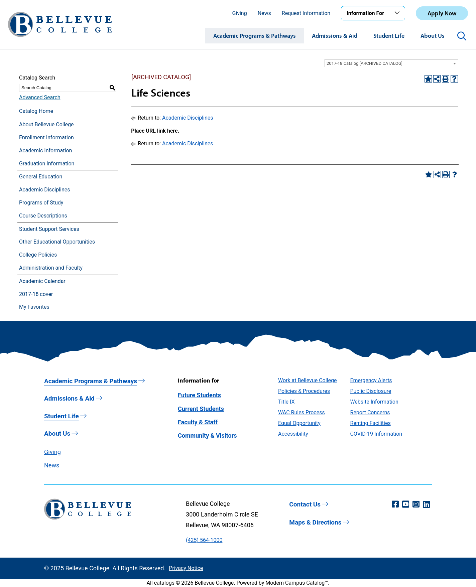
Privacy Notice (186, 568)
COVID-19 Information (376, 434)
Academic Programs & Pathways (254, 35)
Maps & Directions (315, 522)
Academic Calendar (42, 281)
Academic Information (45, 150)
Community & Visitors (207, 435)
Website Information (374, 402)
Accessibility (293, 434)
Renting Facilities (370, 423)
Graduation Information (46, 163)
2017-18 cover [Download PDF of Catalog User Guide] (36, 294)
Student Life (388, 35)
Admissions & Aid (334, 35)
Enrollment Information (46, 137)
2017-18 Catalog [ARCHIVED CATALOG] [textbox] (364, 63)
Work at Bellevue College (307, 380)
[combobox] (391, 63)
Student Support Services (49, 229)
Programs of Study (41, 202)
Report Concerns (370, 412)
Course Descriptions (43, 215)
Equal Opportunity (299, 423)
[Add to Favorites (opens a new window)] (428, 79)
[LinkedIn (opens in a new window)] (426, 504)
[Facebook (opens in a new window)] (395, 504)
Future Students (199, 395)
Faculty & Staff (198, 422)
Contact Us (305, 504)
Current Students (201, 408)
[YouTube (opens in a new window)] (405, 504)
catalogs (164, 583)
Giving (239, 13)
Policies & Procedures (304, 391)
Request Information (306, 13)
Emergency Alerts (371, 380)
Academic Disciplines (44, 189)
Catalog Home (36, 111)
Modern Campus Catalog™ (296, 583)
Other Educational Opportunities (57, 242)
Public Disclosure (370, 391)
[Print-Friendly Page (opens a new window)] (445, 79)
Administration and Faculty (51, 268)
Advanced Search (40, 97)
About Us (433, 35)
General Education (40, 176)
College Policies (38, 255)
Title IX (286, 402)
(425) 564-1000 (204, 540)
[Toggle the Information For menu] (398, 13)
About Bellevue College (46, 124)
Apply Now (442, 13)
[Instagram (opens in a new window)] (416, 504)
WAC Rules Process (301, 412)
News (264, 13)
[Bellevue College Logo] (60, 24)
